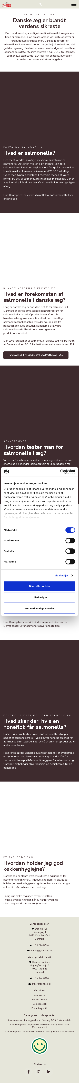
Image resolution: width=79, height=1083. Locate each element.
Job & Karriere (39, 999)
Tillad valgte (39, 597)
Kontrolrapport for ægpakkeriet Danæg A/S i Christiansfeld (39, 1020)
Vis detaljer (61, 575)
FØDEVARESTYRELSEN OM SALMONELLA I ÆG (35, 355)
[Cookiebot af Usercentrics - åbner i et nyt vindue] (60, 471)
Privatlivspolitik (40, 1008)
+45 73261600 (39, 944)
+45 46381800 (39, 978)
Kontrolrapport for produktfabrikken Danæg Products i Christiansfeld (39, 1026)
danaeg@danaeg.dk (39, 950)
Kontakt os (39, 995)
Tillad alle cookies (39, 586)
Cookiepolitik (39, 1004)
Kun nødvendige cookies (39, 608)
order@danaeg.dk (39, 983)
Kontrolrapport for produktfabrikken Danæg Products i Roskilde (39, 1031)
